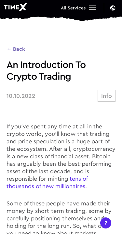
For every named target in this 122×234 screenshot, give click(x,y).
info (106, 95)
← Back (16, 49)
